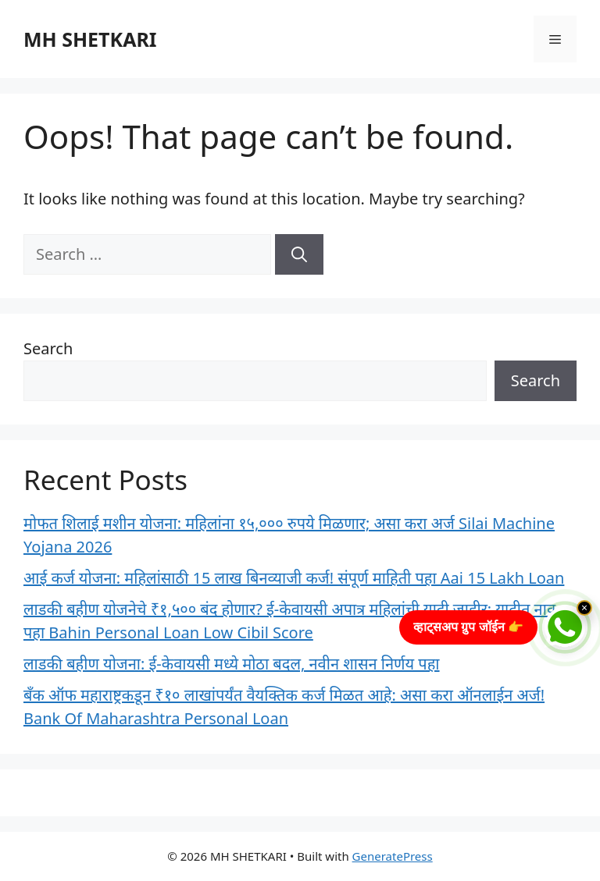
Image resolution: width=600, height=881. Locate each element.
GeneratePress (392, 856)
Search (48, 348)
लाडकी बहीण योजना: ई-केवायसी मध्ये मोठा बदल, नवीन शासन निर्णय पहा (231, 663)
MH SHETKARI (90, 39)
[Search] (299, 254)
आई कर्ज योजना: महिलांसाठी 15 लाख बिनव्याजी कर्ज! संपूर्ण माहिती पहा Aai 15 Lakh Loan (293, 577)
